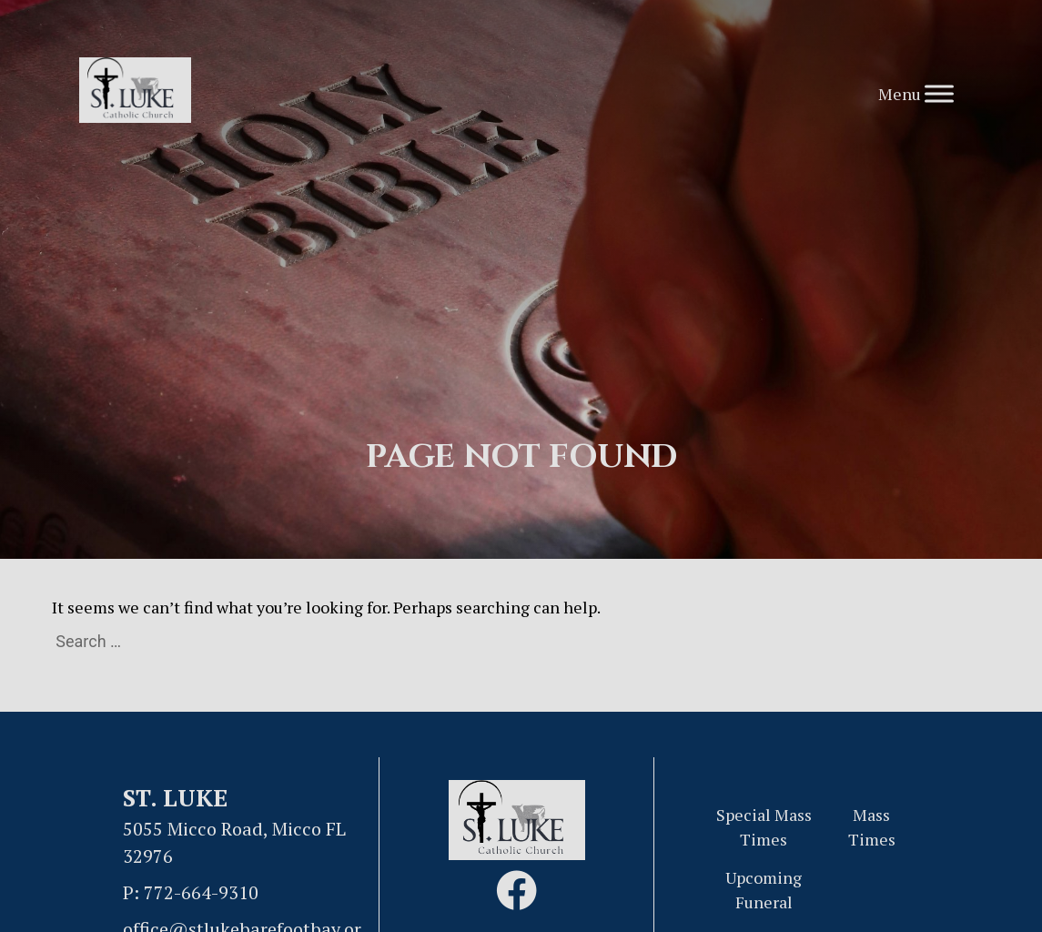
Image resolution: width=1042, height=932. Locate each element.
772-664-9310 (201, 892)
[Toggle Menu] (939, 93)
